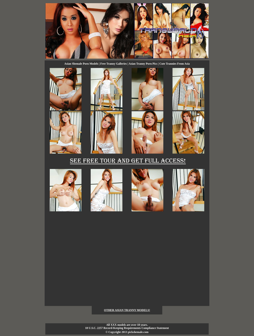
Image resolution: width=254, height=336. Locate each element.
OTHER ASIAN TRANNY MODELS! (127, 310)
